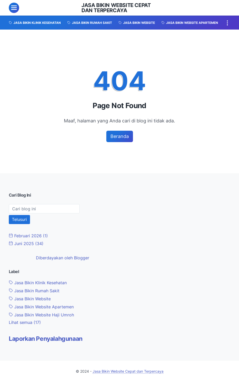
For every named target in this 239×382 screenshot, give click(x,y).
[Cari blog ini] (44, 208)
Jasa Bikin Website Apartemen (41, 306)
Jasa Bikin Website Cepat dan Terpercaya (116, 7)
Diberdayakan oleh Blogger (62, 257)
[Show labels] (25, 322)
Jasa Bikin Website (30, 298)
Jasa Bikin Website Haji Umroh (41, 314)
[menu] (14, 8)
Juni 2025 (26, 243)
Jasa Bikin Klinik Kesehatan (38, 282)
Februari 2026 (28, 235)
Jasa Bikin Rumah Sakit (34, 290)
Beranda (119, 136)
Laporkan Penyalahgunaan (46, 338)
